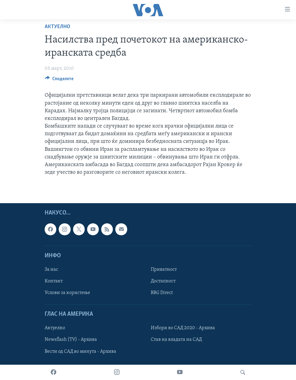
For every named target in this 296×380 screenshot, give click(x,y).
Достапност (163, 281)
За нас (51, 269)
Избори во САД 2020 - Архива (183, 328)
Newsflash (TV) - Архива (71, 339)
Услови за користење (67, 292)
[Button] (59, 80)
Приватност (164, 269)
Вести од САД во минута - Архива (80, 351)
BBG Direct (162, 292)
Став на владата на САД (176, 339)
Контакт (54, 281)
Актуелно (57, 27)
